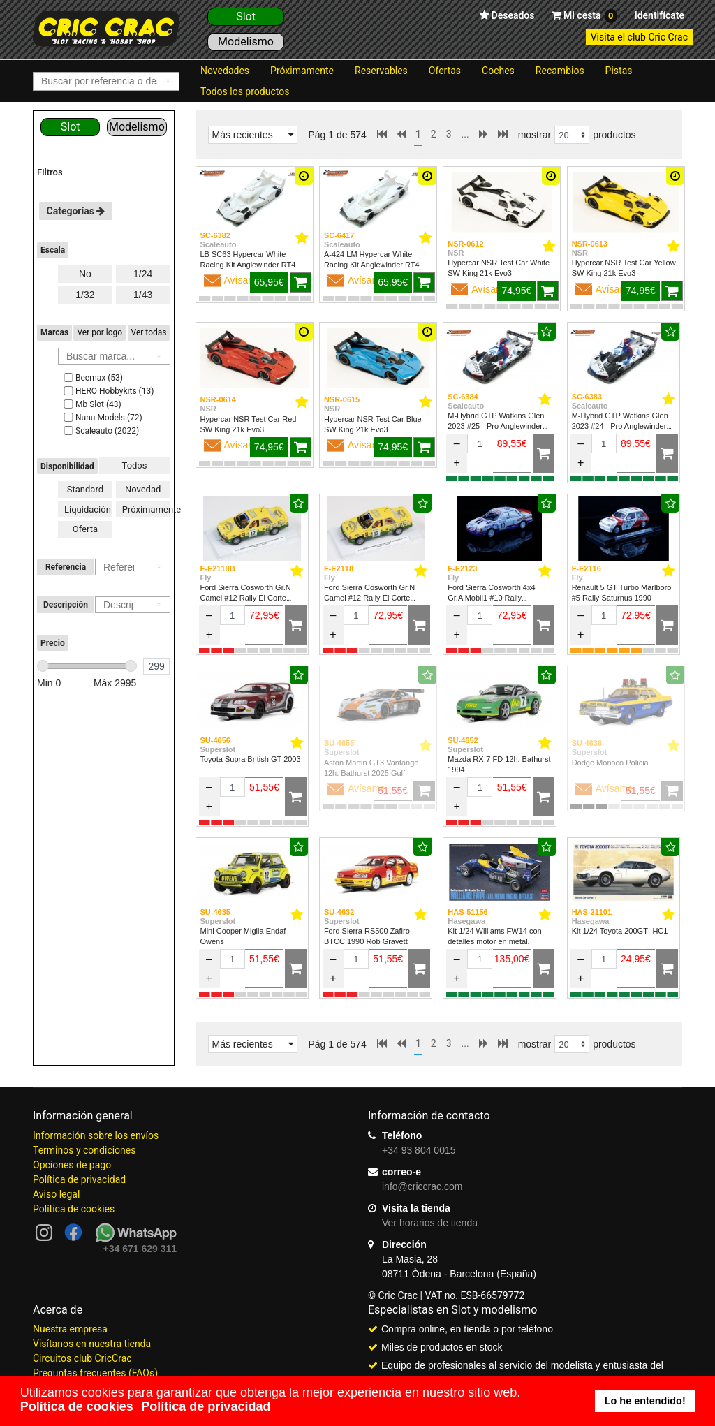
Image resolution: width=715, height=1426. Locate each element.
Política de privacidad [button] (205, 1406)
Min (49, 683)
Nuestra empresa (70, 1329)
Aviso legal (56, 1194)
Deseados (511, 15)
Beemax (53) (92, 378)
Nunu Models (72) (101, 417)
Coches (498, 70)
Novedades (224, 70)
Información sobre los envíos (96, 1135)
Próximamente (302, 70)
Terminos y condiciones (84, 1150)
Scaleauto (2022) (100, 431)
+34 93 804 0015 (419, 1150)
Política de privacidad (79, 1179)
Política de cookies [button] (76, 1406)
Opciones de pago (72, 1164)
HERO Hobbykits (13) (107, 391)
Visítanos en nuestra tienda (92, 1343)
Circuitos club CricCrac (82, 1358)
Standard (85, 489)
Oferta (85, 529)
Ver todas (149, 332)
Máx (115, 683)
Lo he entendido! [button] (645, 1400)
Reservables (381, 70)
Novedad (143, 489)
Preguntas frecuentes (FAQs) (95, 1373)
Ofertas (445, 70)
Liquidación (87, 509)
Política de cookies (74, 1208)
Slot (246, 16)
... (465, 134)
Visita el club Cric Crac (639, 37)
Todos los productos (244, 91)
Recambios (560, 70)
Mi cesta (589, 16)
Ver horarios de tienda (430, 1222)
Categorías (76, 210)
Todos (134, 465)
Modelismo (246, 41)
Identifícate (659, 15)
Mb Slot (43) (91, 404)
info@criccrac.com (422, 1186)
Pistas (619, 70)
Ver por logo (99, 332)
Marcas (54, 332)
